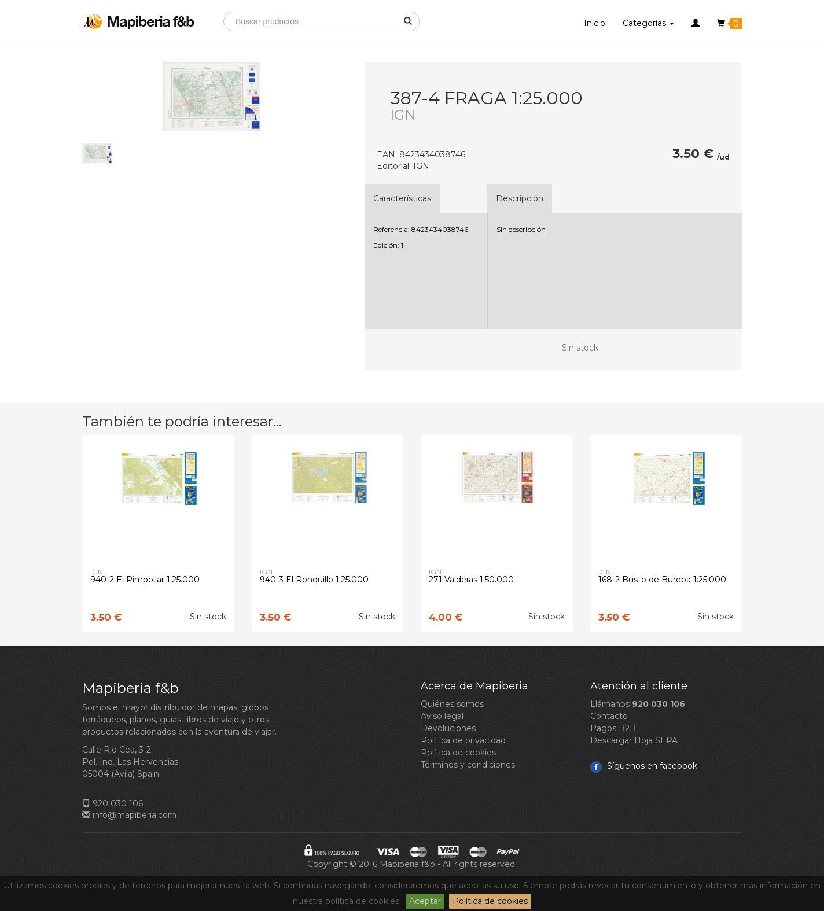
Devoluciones (448, 728)
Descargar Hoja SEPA (634, 740)
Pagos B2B (613, 728)
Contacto (609, 716)
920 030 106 (112, 803)
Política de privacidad (463, 740)
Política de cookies (490, 901)
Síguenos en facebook (643, 766)
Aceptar (425, 901)
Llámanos (637, 704)
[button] (695, 23)
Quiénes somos (452, 704)
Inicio (594, 23)
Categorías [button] (648, 23)
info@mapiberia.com (129, 815)
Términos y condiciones (468, 764)
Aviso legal (442, 716)
